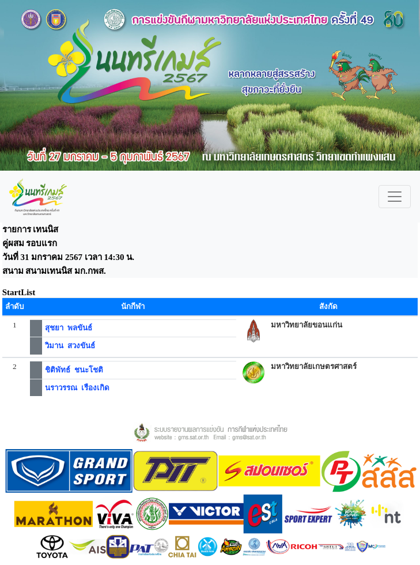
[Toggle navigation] (395, 196)
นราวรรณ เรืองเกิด (77, 387)
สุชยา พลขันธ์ (68, 327)
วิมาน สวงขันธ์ (70, 345)
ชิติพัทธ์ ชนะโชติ (74, 370)
